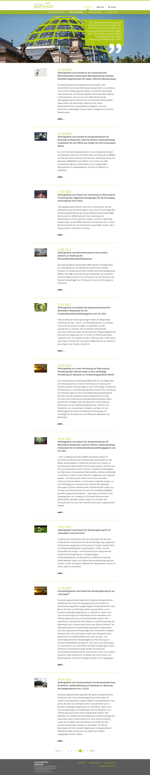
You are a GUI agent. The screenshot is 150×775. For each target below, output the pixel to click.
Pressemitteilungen (55, 12)
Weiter (92, 751)
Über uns (100, 7)
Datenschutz (109, 763)
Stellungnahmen (76, 12)
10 (83, 751)
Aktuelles (87, 7)
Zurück (57, 751)
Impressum (94, 763)
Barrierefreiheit (107, 766)
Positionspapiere (95, 12)
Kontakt (82, 763)
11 (87, 751)
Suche (113, 7)
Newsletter (112, 12)
